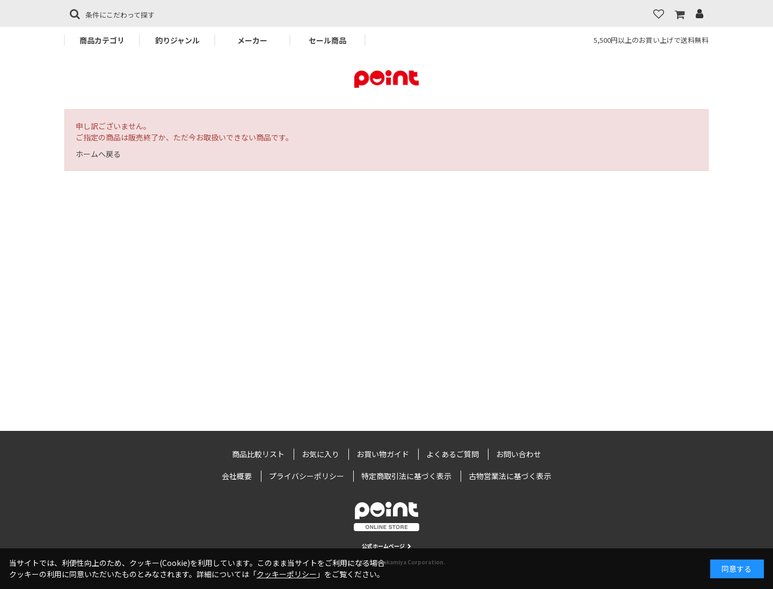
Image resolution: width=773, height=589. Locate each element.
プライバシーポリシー (306, 476)
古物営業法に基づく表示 (510, 476)
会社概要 (237, 476)
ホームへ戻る (98, 153)
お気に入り (320, 454)
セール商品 (327, 40)
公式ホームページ (386, 546)
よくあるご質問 (452, 454)
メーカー (252, 40)
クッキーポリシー (287, 574)
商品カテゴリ (102, 40)
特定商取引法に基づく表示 (406, 476)
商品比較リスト (258, 454)
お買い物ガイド (382, 454)
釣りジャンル (177, 40)
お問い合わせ (518, 454)
